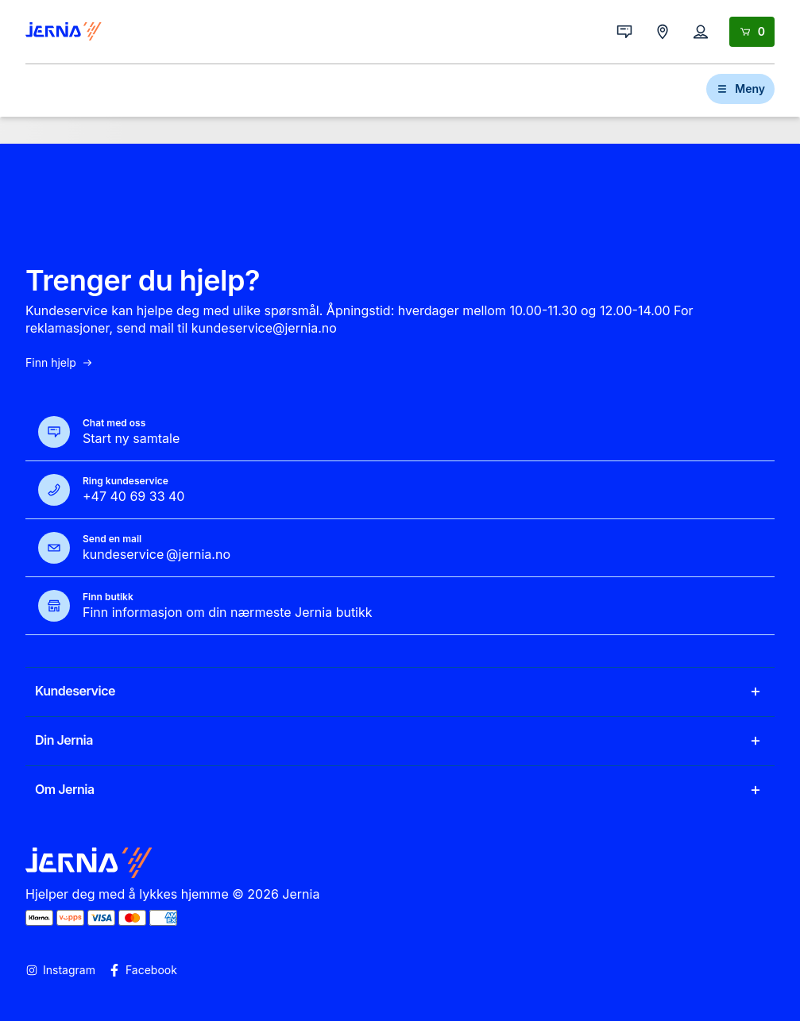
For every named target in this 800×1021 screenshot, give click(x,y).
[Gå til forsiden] (63, 31)
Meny (740, 88)
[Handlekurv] (752, 32)
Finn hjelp (59, 362)
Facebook (142, 970)
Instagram (60, 970)
